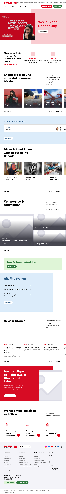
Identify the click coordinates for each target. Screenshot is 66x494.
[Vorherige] (5, 46)
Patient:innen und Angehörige (25, 464)
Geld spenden (57, 6)
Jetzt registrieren (10, 395)
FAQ (18, 2)
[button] (17, 285)
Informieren (15, 6)
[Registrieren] (18, 104)
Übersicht (6, 456)
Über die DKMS (22, 458)
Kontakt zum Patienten (38, 468)
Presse (25, 2)
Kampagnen (6, 466)
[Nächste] (57, 46)
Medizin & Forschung (23, 462)
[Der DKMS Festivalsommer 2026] (29, 243)
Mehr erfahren (43, 31)
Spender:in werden (46, 6)
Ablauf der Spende (37, 464)
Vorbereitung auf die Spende (40, 462)
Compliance (13, 490)
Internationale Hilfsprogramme (25, 466)
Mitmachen (6, 462)
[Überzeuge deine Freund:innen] (38, 435)
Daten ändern (30, 2)
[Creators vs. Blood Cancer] (62, 227)
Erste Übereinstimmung (39, 460)
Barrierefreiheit (30, 490)
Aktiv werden (7, 6)
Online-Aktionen (7, 464)
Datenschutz (21, 490)
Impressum (6, 490)
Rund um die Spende (25, 6)
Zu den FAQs (8, 302)
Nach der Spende (37, 466)
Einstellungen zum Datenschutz (42, 490)
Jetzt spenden (11, 266)
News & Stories (7, 468)
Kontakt (21, 2)
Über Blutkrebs (22, 460)
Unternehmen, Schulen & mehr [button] (45, 2)
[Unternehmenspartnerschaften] (58, 435)
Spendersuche (37, 458)
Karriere (35, 2)
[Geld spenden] (39, 104)
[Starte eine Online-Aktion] (59, 104)
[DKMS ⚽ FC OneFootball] (62, 243)
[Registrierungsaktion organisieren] (18, 435)
